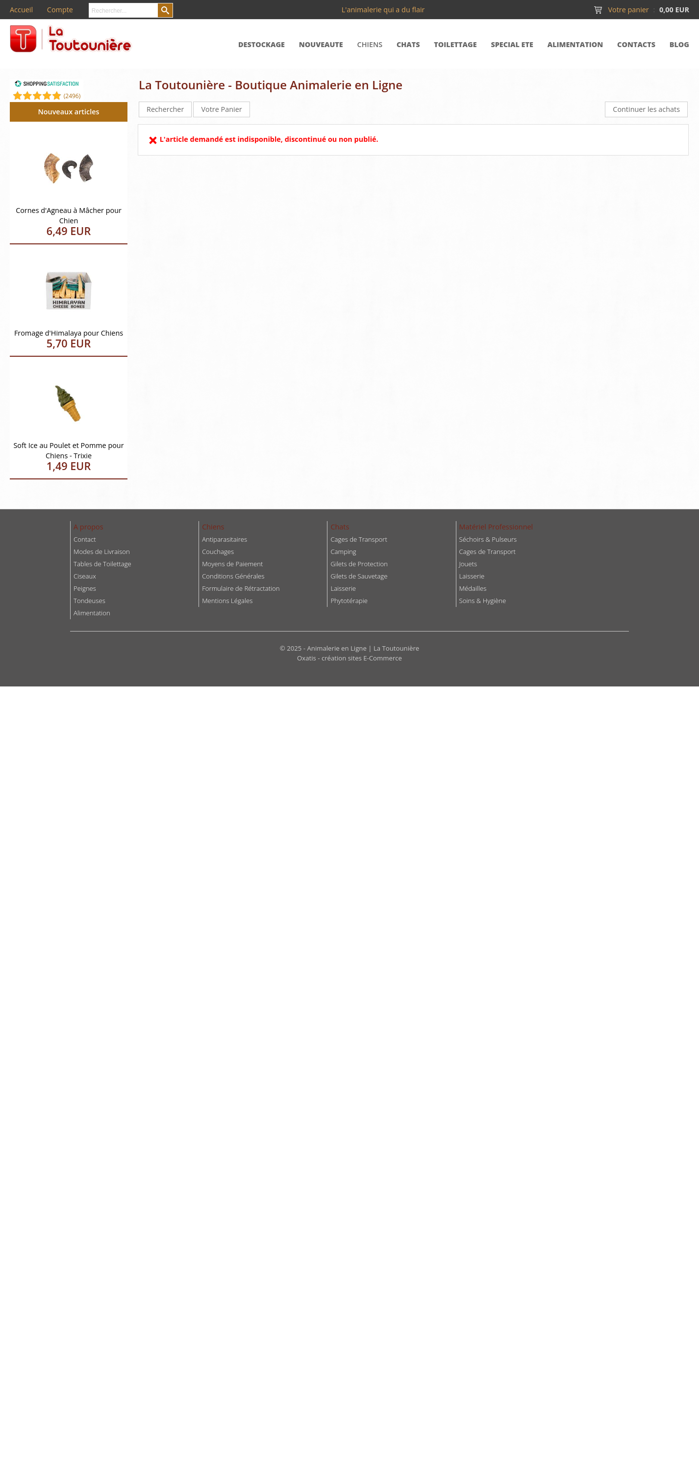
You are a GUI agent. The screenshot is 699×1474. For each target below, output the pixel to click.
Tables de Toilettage (102, 563)
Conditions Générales (233, 576)
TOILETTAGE (455, 44)
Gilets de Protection (359, 563)
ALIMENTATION (575, 44)
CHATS (408, 44)
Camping (343, 551)
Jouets (468, 563)
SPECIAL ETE (512, 44)
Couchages (218, 551)
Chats (339, 526)
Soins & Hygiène (482, 600)
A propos (88, 526)
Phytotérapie (349, 600)
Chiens (213, 526)
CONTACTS (636, 44)
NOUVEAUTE (321, 44)
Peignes (85, 588)
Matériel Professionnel (496, 526)
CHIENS (370, 44)
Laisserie (472, 576)
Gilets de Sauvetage (358, 576)
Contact (85, 539)
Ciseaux (85, 576)
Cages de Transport (358, 539)
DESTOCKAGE (261, 44)
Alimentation (92, 612)
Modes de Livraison (102, 551)
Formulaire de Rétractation (240, 588)
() (72, 96)
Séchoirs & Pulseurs (488, 539)
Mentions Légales (227, 600)
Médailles (473, 588)
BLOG (679, 44)
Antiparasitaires (224, 539)
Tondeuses (89, 600)
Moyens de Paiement (232, 563)
